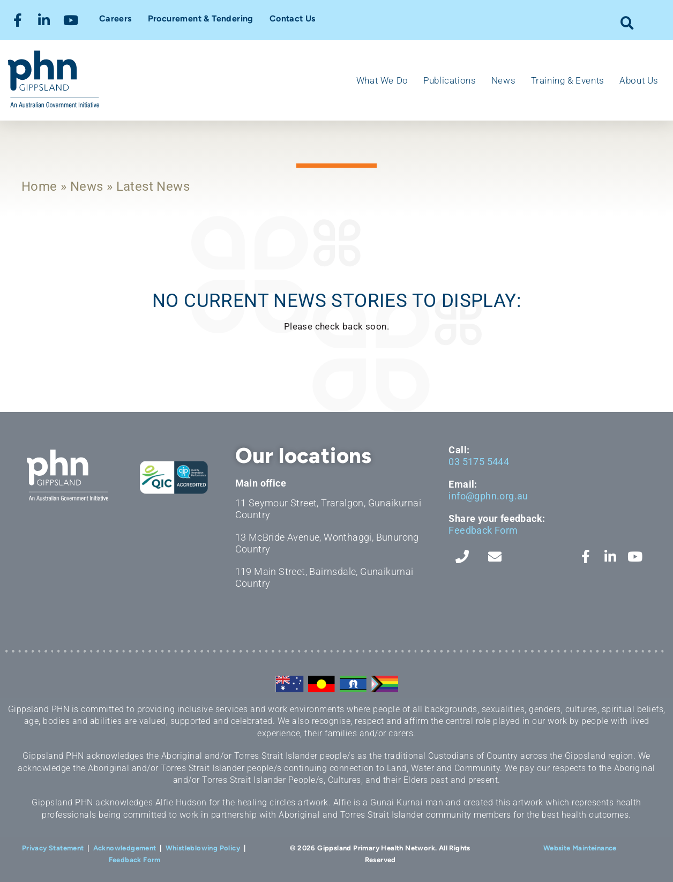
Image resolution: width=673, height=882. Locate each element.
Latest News (153, 186)
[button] (627, 22)
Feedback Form (483, 530)
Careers (115, 18)
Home (39, 186)
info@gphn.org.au (488, 496)
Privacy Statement (53, 848)
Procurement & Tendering (200, 18)
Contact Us (293, 18)
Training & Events (567, 80)
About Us (639, 80)
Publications (449, 80)
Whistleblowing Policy (203, 848)
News (503, 80)
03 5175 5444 (478, 461)
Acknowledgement (124, 848)
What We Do (382, 80)
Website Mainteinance (580, 848)
